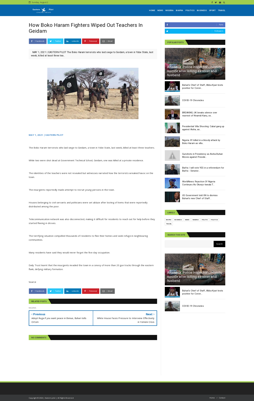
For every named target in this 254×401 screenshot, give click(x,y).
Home (212, 398)
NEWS (160, 10)
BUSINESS (202, 10)
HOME (152, 10)
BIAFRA (179, 10)
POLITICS (190, 10)
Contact (222, 398)
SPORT (212, 10)
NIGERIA (169, 10)
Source (32, 281)
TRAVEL (221, 10)
